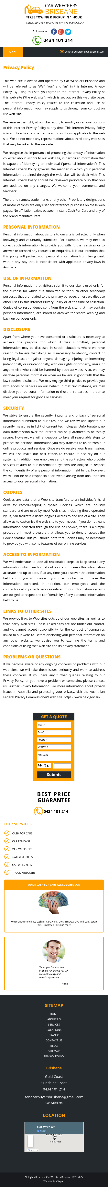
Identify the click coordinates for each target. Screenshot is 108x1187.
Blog (54, 1046)
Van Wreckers (22, 849)
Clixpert (60, 1181)
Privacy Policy (54, 1056)
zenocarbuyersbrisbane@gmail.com (84, 51)
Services (54, 1024)
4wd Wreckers (22, 857)
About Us (54, 1019)
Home (54, 1014)
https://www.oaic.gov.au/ (82, 697)
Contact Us (54, 1040)
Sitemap (54, 1051)
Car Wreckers (22, 865)
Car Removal (21, 841)
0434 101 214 (58, 40)
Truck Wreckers (23, 872)
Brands (54, 1035)
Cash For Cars (22, 833)
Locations (54, 1030)
